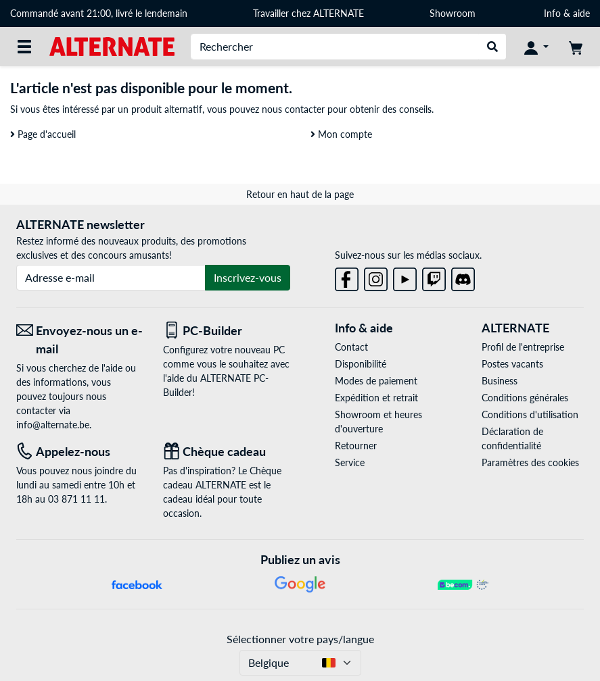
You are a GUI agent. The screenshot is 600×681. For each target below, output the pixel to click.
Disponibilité (360, 364)
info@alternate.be (52, 424)
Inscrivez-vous (247, 277)
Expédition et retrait (376, 397)
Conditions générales (525, 397)
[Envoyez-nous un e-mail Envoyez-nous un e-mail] (79, 340)
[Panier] (575, 46)
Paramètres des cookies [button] (530, 462)
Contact (351, 347)
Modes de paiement (376, 380)
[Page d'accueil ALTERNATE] (112, 45)
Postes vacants (512, 364)
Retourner (356, 445)
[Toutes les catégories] (24, 46)
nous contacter (293, 109)
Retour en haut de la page (300, 194)
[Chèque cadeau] (226, 452)
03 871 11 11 (76, 499)
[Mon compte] (536, 46)
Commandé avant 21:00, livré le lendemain (98, 13)
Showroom (454, 13)
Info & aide (567, 13)
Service (350, 462)
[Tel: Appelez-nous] (79, 452)
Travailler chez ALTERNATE (308, 13)
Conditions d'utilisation (530, 414)
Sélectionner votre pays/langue (300, 638)
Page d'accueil (43, 134)
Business (499, 380)
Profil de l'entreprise (523, 347)
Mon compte (341, 134)
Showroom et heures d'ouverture (378, 421)
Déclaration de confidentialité (512, 438)
